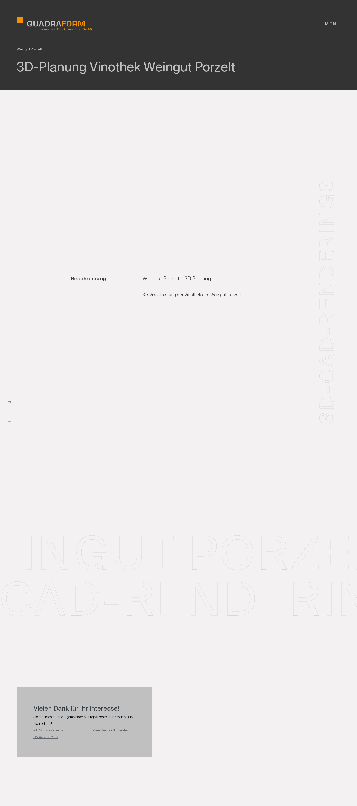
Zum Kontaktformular (110, 730)
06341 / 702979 (45, 737)
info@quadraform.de (48, 730)
